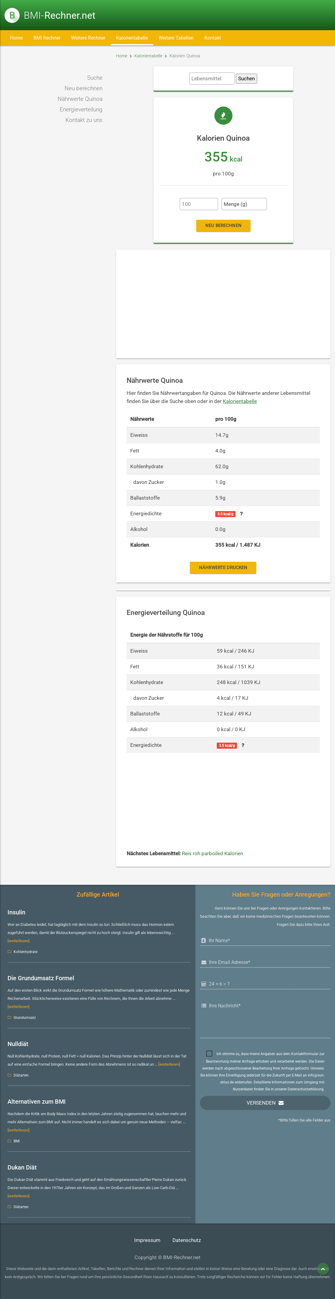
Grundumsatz (25, 1018)
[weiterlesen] (18, 941)
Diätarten (21, 1075)
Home (16, 38)
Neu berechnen (84, 88)
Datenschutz (186, 1240)
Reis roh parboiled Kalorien (212, 853)
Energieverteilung (81, 109)
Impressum (147, 1240)
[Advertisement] (223, 304)
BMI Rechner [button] (46, 38)
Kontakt (212, 38)
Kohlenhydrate (25, 952)
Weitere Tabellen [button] (176, 38)
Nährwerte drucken (223, 567)
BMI (17, 1141)
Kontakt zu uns (84, 120)
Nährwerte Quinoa (80, 98)
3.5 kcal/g (225, 514)
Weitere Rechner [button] (88, 38)
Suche (95, 77)
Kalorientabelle (132, 38)
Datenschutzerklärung (306, 1089)
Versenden (261, 1103)
